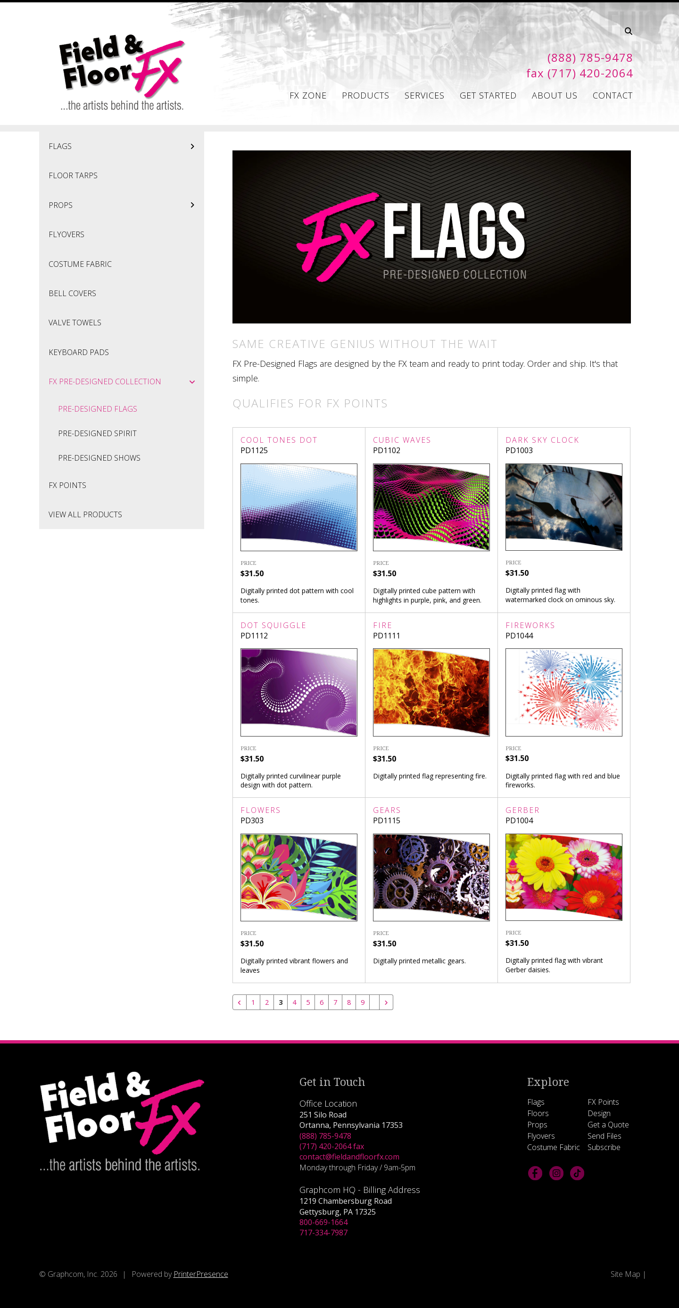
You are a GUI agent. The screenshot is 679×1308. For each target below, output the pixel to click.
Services (425, 95)
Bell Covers (72, 293)
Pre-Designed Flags (97, 409)
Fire (382, 625)
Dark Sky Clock (542, 440)
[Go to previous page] (239, 1002)
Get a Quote (608, 1125)
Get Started (488, 95)
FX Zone (308, 95)
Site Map (625, 1274)
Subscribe (604, 1147)
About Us (555, 95)
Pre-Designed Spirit (97, 433)
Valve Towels (75, 322)
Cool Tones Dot (279, 440)
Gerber (522, 810)
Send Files (604, 1136)
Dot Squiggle (273, 625)
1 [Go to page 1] (253, 1002)
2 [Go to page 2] (267, 1002)
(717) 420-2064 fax (331, 1147)
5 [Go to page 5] (310, 1002)
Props (126, 205)
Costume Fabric (80, 264)
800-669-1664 (323, 1222)
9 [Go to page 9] (366, 1002)
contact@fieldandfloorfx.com (349, 1157)
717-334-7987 (323, 1233)
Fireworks (530, 625)
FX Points (67, 485)
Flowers (260, 810)
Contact (613, 95)
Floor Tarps (73, 175)
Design (599, 1114)
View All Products (85, 514)
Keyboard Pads (79, 352)
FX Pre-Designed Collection (126, 381)
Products (365, 95)
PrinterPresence (201, 1274)
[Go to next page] (390, 1002)
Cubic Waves (402, 440)
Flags (126, 146)
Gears (387, 810)
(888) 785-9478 (325, 1136)
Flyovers (66, 234)
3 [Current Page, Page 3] (282, 1002)
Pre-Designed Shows (99, 458)
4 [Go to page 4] (296, 1002)
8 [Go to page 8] (352, 1002)
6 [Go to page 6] (324, 1002)
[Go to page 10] (378, 998)
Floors (538, 1114)
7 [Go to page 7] (338, 1002)
